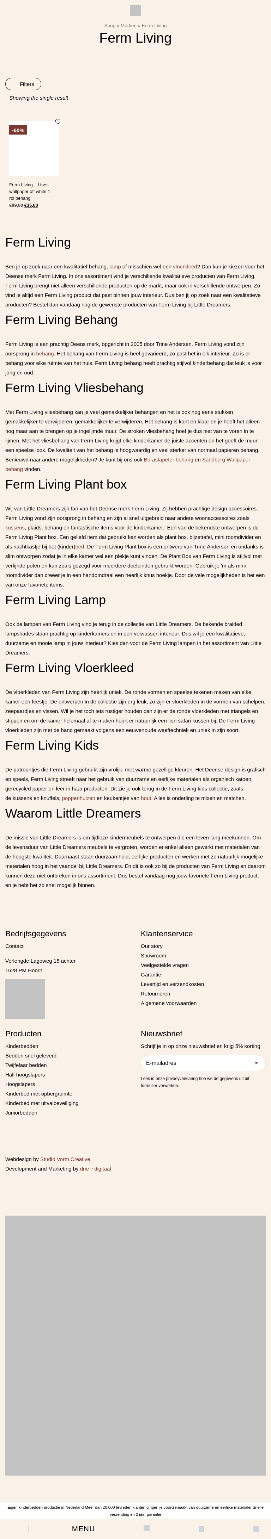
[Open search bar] (15, 1529)
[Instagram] (153, 1097)
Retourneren (155, 994)
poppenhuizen (78, 798)
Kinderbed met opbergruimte (38, 1094)
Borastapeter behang (168, 460)
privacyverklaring (182, 1078)
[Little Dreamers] (135, 10)
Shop (109, 25)
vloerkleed (185, 266)
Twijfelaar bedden (26, 1065)
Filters (23, 84)
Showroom (153, 955)
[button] (83, 1529)
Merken (129, 25)
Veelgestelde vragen (165, 965)
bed (79, 547)
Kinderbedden (21, 1046)
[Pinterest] (162, 1097)
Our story (152, 946)
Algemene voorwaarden (169, 1003)
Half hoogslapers (25, 1075)
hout (146, 798)
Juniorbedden (21, 1113)
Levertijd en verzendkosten (172, 984)
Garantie (151, 975)
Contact (14, 946)
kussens (15, 527)
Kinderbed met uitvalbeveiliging (42, 1103)
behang (45, 353)
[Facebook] (143, 1097)
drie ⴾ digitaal (95, 1169)
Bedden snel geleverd (30, 1056)
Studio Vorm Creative (65, 1159)
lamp (115, 266)
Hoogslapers (20, 1084)
